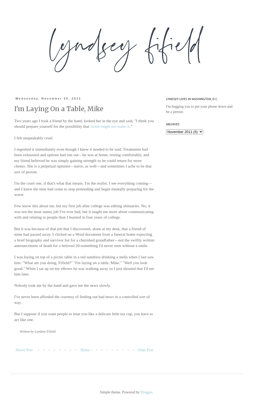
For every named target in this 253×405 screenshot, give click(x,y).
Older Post (145, 350)
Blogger (146, 392)
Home (85, 350)
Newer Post (24, 350)
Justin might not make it (109, 126)
